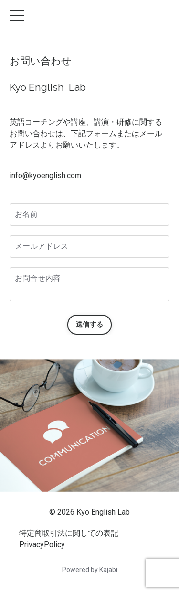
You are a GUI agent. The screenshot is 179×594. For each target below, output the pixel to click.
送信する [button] (89, 324)
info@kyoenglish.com (45, 175)
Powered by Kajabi (89, 569)
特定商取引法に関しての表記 (68, 533)
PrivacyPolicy (42, 544)
